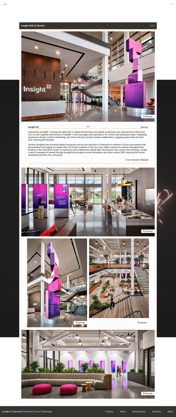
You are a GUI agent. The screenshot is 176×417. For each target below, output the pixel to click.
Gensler (41, 25)
